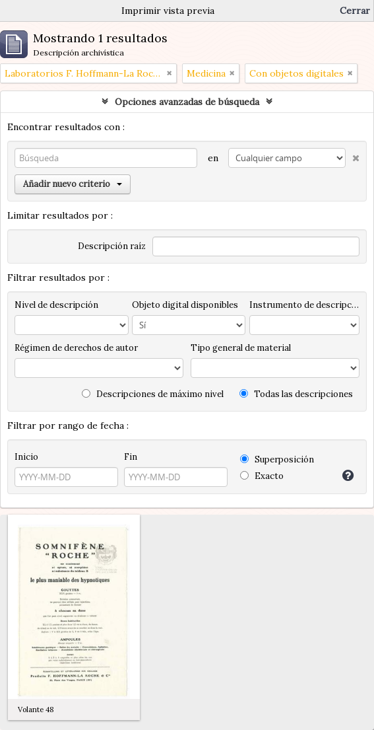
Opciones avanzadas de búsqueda (187, 102)
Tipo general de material (241, 347)
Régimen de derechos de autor (76, 347)
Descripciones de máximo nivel (153, 394)
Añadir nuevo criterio (72, 184)
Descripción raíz (112, 246)
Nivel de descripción (56, 304)
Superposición (277, 459)
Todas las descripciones (296, 394)
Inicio (26, 456)
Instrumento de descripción (304, 304)
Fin (130, 456)
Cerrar (355, 11)
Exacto (262, 476)
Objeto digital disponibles (185, 304)
